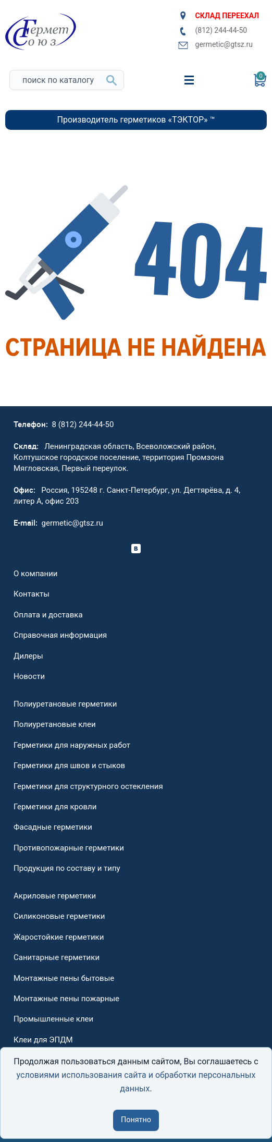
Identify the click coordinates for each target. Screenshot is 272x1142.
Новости (29, 676)
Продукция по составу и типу (67, 868)
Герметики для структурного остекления (88, 786)
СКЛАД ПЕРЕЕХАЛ (218, 15)
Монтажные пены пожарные (66, 998)
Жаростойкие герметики (59, 937)
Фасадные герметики (53, 827)
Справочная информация (60, 635)
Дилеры (28, 656)
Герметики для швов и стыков (69, 765)
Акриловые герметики (55, 896)
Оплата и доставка (48, 614)
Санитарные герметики (57, 957)
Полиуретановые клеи (55, 724)
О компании (35, 573)
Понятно (136, 1119)
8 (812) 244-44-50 (83, 424)
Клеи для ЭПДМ (43, 1039)
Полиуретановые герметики (65, 704)
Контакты (32, 594)
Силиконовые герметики (59, 916)
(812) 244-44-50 (212, 30)
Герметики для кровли (55, 806)
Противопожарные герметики (69, 848)
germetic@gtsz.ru (215, 44)
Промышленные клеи (53, 1019)
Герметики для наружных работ (72, 745)
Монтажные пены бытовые (64, 978)
